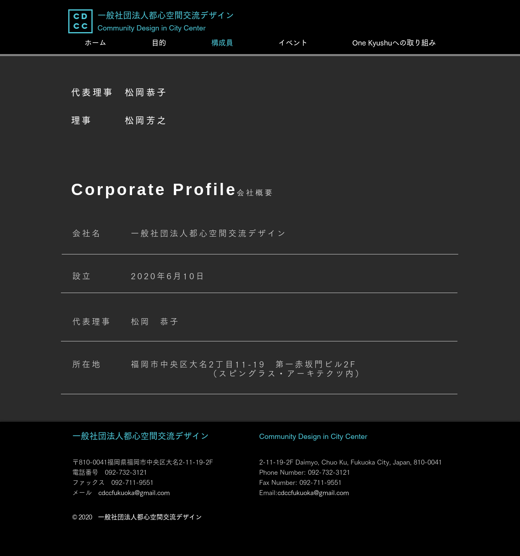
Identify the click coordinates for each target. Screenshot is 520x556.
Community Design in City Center (313, 436)
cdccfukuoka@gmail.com (134, 492)
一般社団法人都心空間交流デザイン (140, 436)
